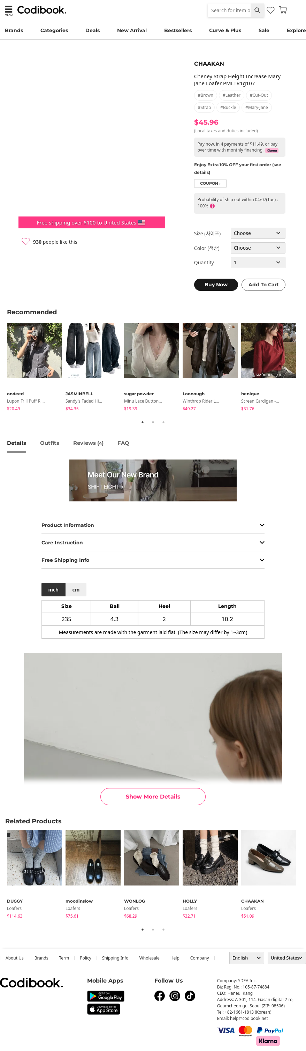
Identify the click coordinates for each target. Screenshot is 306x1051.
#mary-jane (256, 107)
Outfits (49, 443)
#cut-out (259, 95)
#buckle (228, 107)
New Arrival (132, 30)
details (16, 443)
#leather (231, 95)
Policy (85, 958)
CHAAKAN (209, 63)
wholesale (149, 958)
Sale (264, 30)
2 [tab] (153, 422)
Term (64, 958)
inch (53, 589)
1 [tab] (142, 422)
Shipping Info (115, 958)
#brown (205, 95)
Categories (54, 30)
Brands (14, 30)
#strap (204, 107)
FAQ (123, 443)
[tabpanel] (36, 368)
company (199, 958)
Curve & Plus (225, 30)
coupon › (210, 183)
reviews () (88, 443)
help (174, 958)
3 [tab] (163, 422)
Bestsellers (178, 30)
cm (75, 589)
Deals (92, 30)
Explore (296, 30)
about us (15, 958)
